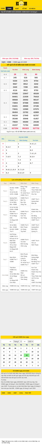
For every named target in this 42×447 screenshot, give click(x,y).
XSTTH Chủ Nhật (35, 279)
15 (21, 356)
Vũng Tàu (23, 204)
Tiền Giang (24, 279)
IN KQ (21, 393)
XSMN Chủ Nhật (24, 272)
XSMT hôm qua (36, 290)
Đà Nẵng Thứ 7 (36, 262)
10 (32, 352)
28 (4, 349)
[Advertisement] (21, 36)
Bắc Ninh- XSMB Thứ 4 (13, 213)
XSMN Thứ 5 (24, 225)
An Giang (23, 229)
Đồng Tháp (24, 187)
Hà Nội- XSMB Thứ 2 (14, 189)
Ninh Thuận (34, 245)
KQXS (3, 62)
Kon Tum (34, 268)
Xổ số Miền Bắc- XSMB (13, 203)
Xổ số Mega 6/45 (13, 217)
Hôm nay (5, 286)
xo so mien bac (33, 442)
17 (32, 356)
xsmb (16, 442)
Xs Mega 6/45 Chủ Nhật (14, 281)
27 (9, 363)
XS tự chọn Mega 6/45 (13, 246)
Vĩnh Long (25, 70)
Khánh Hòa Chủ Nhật (36, 273)
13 (9, 356)
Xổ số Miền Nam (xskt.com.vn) (25, 132)
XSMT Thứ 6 (35, 241)
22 (21, 359)
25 (38, 359)
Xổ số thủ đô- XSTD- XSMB (14, 193)
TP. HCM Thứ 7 (25, 263)
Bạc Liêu (23, 202)
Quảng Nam (35, 201)
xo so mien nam (23, 442)
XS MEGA (32, 8)
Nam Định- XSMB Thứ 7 (13, 259)
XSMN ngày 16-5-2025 (20, 62)
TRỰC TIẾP (28, 393)
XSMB (3, 8)
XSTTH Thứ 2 (35, 192)
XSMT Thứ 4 (35, 220)
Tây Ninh (23, 231)
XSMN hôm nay (25, 286)
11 (38, 352)
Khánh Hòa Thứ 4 (36, 213)
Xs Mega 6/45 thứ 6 (14, 250)
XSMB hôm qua (14, 290)
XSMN (9, 8)
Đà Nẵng (34, 216)
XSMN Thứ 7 (24, 265)
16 (26, 356)
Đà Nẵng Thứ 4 (36, 218)
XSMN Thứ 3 (24, 198)
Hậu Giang (24, 256)
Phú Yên (34, 194)
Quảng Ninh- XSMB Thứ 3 (13, 199)
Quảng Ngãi (35, 257)
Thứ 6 (5, 68)
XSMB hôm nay (14, 286)
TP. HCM (23, 191)
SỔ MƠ (24, 8)
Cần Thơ (23, 216)
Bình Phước (24, 254)
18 (38, 356)
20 (9, 359)
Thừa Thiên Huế (36, 190)
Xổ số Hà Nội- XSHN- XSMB (14, 208)
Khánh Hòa (34, 209)
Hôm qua (5, 290)
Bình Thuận (24, 227)
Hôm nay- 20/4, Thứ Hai (31, 59)
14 (15, 356)
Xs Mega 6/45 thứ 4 (14, 221)
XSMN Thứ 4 (24, 212)
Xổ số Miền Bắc (14, 274)
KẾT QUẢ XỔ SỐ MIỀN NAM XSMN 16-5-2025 (21, 65)
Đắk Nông (34, 255)
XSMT (17, 8)
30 (15, 349)
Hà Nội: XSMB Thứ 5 (14, 230)
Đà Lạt (23, 275)
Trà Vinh (15, 70)
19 (4, 359)
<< (10, 342)
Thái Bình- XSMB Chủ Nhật (13, 270)
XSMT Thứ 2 (35, 188)
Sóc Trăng (24, 218)
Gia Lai (33, 243)
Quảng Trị (34, 231)
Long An (23, 258)
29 (9, 349)
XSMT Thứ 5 (35, 225)
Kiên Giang (24, 277)
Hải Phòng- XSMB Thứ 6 (13, 235)
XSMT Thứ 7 (35, 264)
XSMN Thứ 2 (24, 195)
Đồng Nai (23, 214)
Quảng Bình (35, 227)
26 (4, 363)
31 (32, 363)
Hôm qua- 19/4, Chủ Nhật (10, 59)
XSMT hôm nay (36, 286)
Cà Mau (23, 189)
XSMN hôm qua (25, 290)
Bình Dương (36, 70)
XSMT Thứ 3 (35, 199)
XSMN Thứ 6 (24, 240)
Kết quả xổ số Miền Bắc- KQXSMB (14, 241)
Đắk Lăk (33, 203)
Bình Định (34, 229)
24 (32, 359)
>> (24, 342)
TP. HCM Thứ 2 (25, 193)
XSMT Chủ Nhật (36, 282)
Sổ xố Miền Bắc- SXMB (13, 226)
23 (26, 359)
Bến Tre (23, 200)
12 (4, 356)
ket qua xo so (9, 442)
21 (15, 359)
